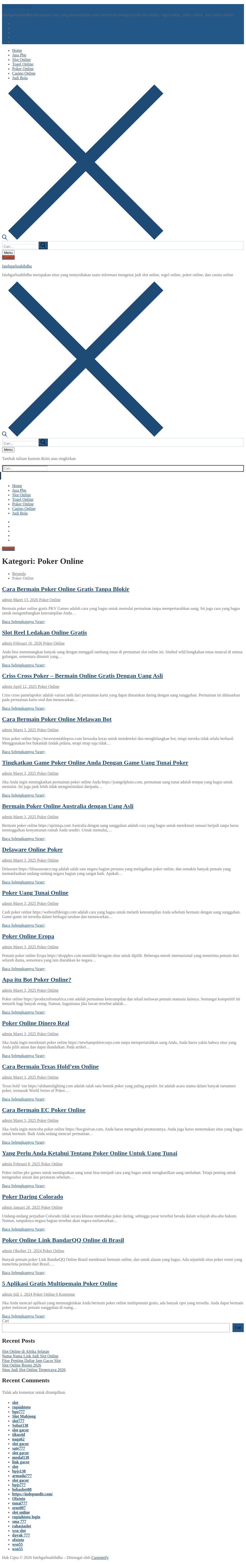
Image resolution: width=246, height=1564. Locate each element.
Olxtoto (18, 1498)
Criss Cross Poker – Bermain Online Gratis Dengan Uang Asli (82, 675)
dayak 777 (21, 1535)
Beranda (19, 573)
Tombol (8, 257)
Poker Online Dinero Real (35, 1023)
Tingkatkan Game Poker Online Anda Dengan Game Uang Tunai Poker (95, 762)
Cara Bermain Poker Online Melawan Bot (57, 719)
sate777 (18, 1448)
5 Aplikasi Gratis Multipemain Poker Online (59, 1283)
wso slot (19, 1530)
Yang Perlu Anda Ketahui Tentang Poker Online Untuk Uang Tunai (89, 1153)
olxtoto (18, 1540)
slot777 (18, 1421)
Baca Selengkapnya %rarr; (23, 622)
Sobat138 (20, 1425)
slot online (21, 1512)
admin (7, 600)
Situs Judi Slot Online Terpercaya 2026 (34, 1370)
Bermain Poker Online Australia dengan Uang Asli (67, 806)
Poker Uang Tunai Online (35, 892)
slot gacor (20, 1430)
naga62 (18, 1439)
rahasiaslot (21, 1526)
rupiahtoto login (26, 1517)
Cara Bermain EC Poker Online (43, 1110)
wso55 (17, 1544)
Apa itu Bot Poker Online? (36, 979)
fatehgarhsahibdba (17, 6)
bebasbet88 (21, 1489)
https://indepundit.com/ (32, 1494)
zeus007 (19, 1508)
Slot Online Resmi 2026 (21, 1365)
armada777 (22, 1476)
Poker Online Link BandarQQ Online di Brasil (63, 1240)
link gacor (21, 1462)
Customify (100, 1557)
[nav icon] (8, 252)
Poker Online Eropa (28, 936)
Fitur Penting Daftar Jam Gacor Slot (31, 1360)
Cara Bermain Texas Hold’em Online (50, 1066)
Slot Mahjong (24, 1416)
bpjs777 (19, 1485)
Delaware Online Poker (32, 849)
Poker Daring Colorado (32, 1196)
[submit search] (43, 245)
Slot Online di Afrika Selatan (25, 1351)
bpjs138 (19, 1471)
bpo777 (18, 1412)
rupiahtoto (21, 1407)
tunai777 (19, 1503)
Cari (5, 1321)
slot (15, 1402)
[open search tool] (82, 238)
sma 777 (19, 1521)
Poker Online (49, 600)
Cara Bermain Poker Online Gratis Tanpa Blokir (65, 589)
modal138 (20, 1457)
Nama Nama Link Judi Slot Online (30, 1356)
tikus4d (18, 1434)
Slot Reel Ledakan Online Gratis (44, 632)
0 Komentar (65, 1294)
